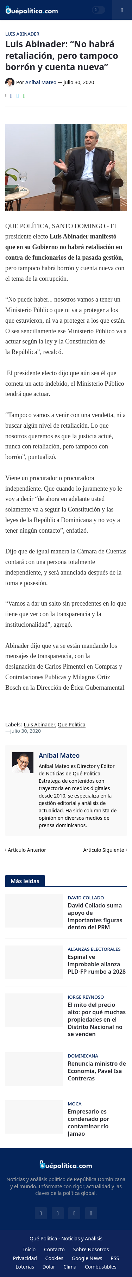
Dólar (49, 1266)
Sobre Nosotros (91, 1249)
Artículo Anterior (27, 850)
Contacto (54, 1249)
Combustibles (101, 1266)
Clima (69, 1266)
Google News (87, 1258)
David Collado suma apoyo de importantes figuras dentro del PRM (95, 916)
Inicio (29, 1249)
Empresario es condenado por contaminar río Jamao (88, 1122)
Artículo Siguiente (103, 850)
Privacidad (25, 1258)
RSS (115, 1258)
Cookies (54, 1258)
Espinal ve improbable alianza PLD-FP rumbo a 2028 (97, 964)
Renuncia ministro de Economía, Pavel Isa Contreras (97, 1071)
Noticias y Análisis (81, 1238)
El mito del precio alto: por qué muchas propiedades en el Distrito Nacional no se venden (97, 1019)
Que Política (72, 724)
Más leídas (25, 881)
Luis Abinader (39, 724)
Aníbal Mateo (59, 755)
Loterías (24, 1266)
